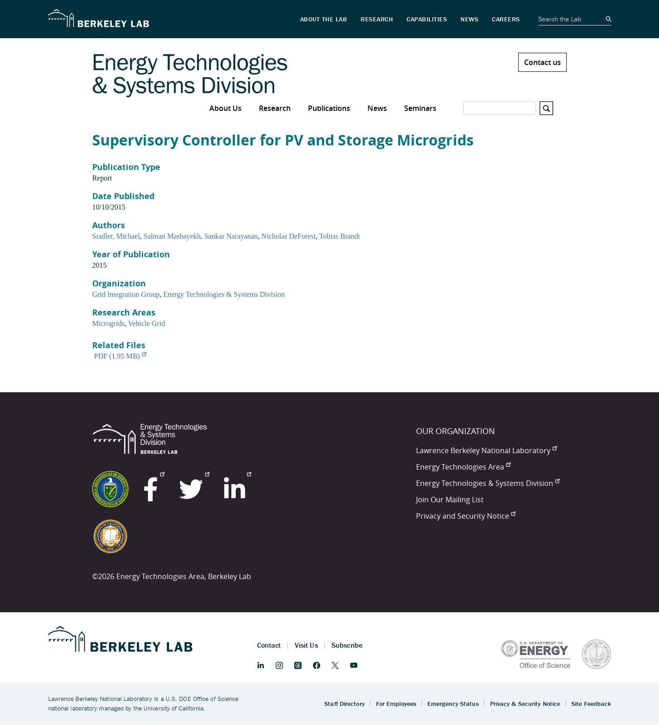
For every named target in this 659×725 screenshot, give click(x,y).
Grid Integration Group (125, 294)
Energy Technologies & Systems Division (224, 294)
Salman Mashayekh (172, 236)
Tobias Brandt (339, 236)
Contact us (542, 62)
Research (275, 108)
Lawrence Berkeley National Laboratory (486, 450)
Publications (329, 108)
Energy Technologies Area (463, 467)
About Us (225, 108)
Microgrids (108, 323)
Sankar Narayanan (231, 236)
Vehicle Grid (146, 323)
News (377, 108)
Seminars (420, 108)
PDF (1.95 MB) (120, 356)
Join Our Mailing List (450, 500)
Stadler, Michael (116, 236)
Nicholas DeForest (289, 236)
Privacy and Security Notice (465, 516)
